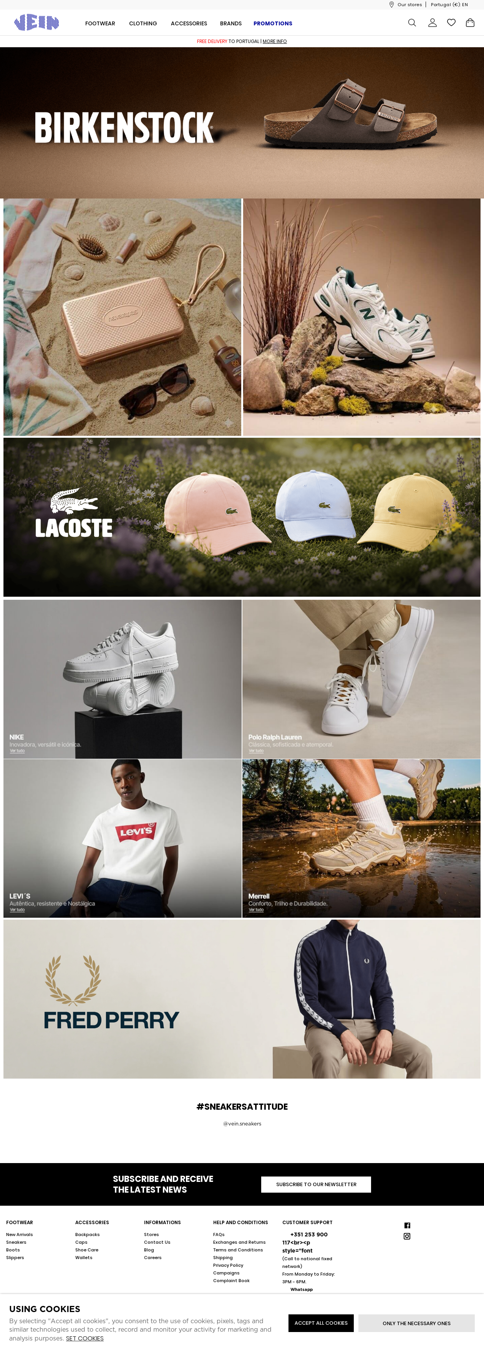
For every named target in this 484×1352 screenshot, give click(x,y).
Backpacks (87, 1234)
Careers (153, 1257)
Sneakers (16, 1242)
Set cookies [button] (85, 1338)
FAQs (219, 1234)
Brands (231, 23)
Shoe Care (86, 1250)
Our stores (410, 5)
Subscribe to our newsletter (316, 1184)
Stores (151, 1234)
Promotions (273, 23)
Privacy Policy (228, 1265)
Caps (81, 1242)
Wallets (84, 1257)
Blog (149, 1250)
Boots (13, 1250)
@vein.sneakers (242, 1124)
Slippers (15, 1257)
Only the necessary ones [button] (417, 1323)
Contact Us (157, 1242)
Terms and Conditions (238, 1250)
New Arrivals (19, 1234)
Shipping (223, 1257)
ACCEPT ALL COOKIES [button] (321, 1323)
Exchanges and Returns (239, 1242)
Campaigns (226, 1273)
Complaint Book (231, 1281)
